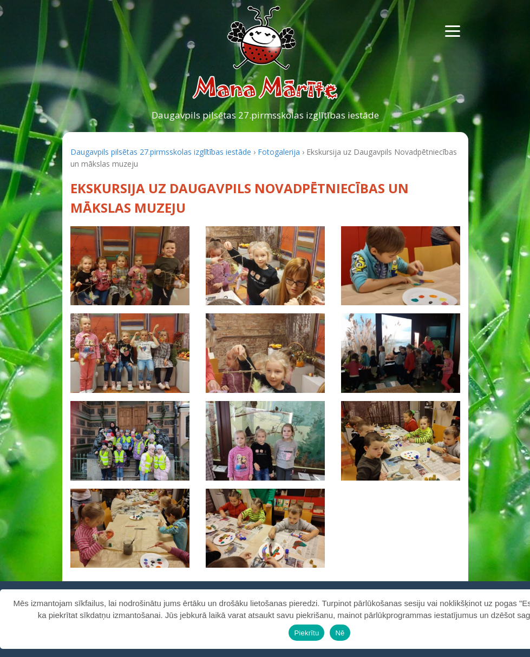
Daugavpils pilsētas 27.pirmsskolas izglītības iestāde (265, 115)
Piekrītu (306, 633)
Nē (339, 633)
